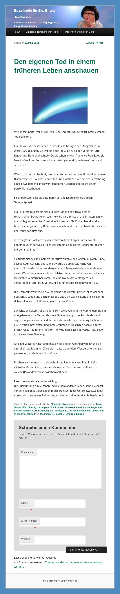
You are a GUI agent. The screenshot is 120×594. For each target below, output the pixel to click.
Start (17, 31)
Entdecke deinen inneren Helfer (42, 31)
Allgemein (56, 404)
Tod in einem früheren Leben (83, 410)
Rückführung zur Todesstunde (51, 410)
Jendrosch (45, 414)
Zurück (88, 43)
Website (25, 539)
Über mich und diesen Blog (79, 31)
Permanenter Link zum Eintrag (68, 414)
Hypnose (67, 404)
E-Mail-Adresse (29, 521)
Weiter (101, 43)
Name (26, 503)
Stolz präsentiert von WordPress (60, 581)
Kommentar (28, 452)
